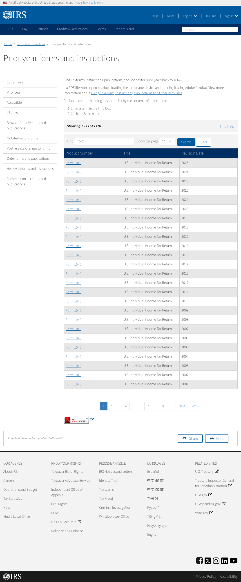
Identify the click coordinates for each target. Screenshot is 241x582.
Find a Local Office (16, 516)
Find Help (227, 126)
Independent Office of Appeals (67, 492)
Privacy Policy (206, 576)
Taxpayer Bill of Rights (67, 471)
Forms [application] (101, 29)
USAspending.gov (210, 503)
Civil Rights (59, 503)
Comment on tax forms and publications (26, 181)
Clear (203, 142)
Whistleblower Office (114, 516)
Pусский (153, 507)
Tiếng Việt (154, 516)
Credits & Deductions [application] (72, 29)
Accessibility (229, 576)
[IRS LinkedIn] (224, 560)
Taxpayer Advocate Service (70, 480)
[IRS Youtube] (234, 560)
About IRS (10, 471)
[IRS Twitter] (208, 560)
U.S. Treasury (206, 471)
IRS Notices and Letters (115, 471)
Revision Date (192, 153)
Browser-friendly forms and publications (26, 125)
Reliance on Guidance (67, 530)
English (190, 16)
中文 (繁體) (155, 489)
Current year (16, 82)
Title (126, 153)
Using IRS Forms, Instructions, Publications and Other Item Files (136, 93)
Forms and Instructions (31, 44)
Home (8, 44)
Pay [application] (24, 29)
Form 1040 (73, 163)
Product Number (79, 153)
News (170, 16)
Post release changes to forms (28, 148)
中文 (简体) (155, 480)
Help (155, 16)
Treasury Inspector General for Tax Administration (214, 483)
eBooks (12, 112)
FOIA (54, 512)
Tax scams (106, 489)
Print (219, 438)
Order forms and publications (28, 158)
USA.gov (203, 494)
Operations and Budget (20, 489)
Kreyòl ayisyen (157, 525)
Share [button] (193, 438)
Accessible (14, 102)
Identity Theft (108, 480)
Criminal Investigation (115, 507)
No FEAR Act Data (66, 521)
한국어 (152, 498)
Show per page (147, 141)
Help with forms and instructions (30, 168)
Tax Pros (211, 16)
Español (153, 471)
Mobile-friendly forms (22, 138)
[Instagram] (216, 560)
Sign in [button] (231, 16)
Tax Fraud (106, 498)
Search (235, 29)
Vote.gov (204, 512)
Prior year (14, 92)
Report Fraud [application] (124, 29)
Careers (8, 480)
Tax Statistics (12, 498)
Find (70, 141)
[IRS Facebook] (199, 560)
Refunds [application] (42, 29)
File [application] (10, 29)
